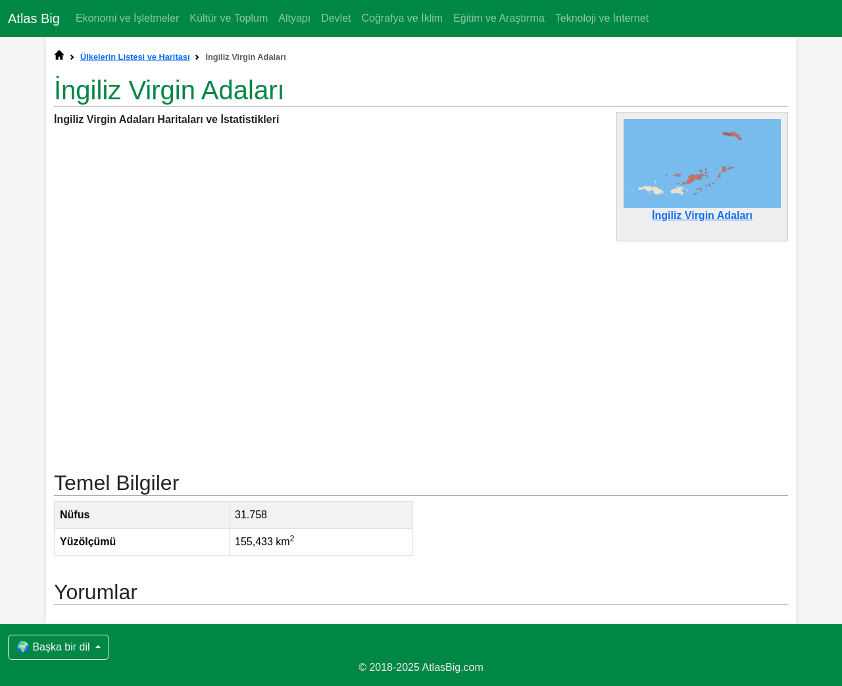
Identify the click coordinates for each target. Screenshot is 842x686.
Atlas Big (34, 18)
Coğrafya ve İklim (402, 18)
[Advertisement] (421, 349)
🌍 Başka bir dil (54, 646)
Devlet (336, 18)
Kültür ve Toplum (228, 18)
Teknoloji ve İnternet (602, 18)
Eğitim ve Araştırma (499, 18)
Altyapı (294, 18)
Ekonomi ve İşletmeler (127, 18)
